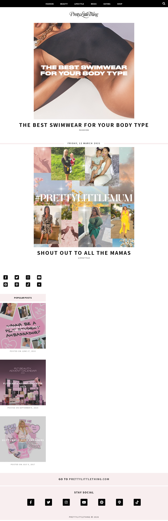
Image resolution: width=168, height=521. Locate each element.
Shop (119, 3)
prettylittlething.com (89, 479)
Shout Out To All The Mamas (84, 252)
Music (94, 3)
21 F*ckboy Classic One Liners (23, 440)
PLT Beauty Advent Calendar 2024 (23, 385)
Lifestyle (79, 3)
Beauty (64, 3)
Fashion (50, 3)
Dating (107, 3)
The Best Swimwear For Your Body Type (84, 124)
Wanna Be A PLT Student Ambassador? (22, 328)
